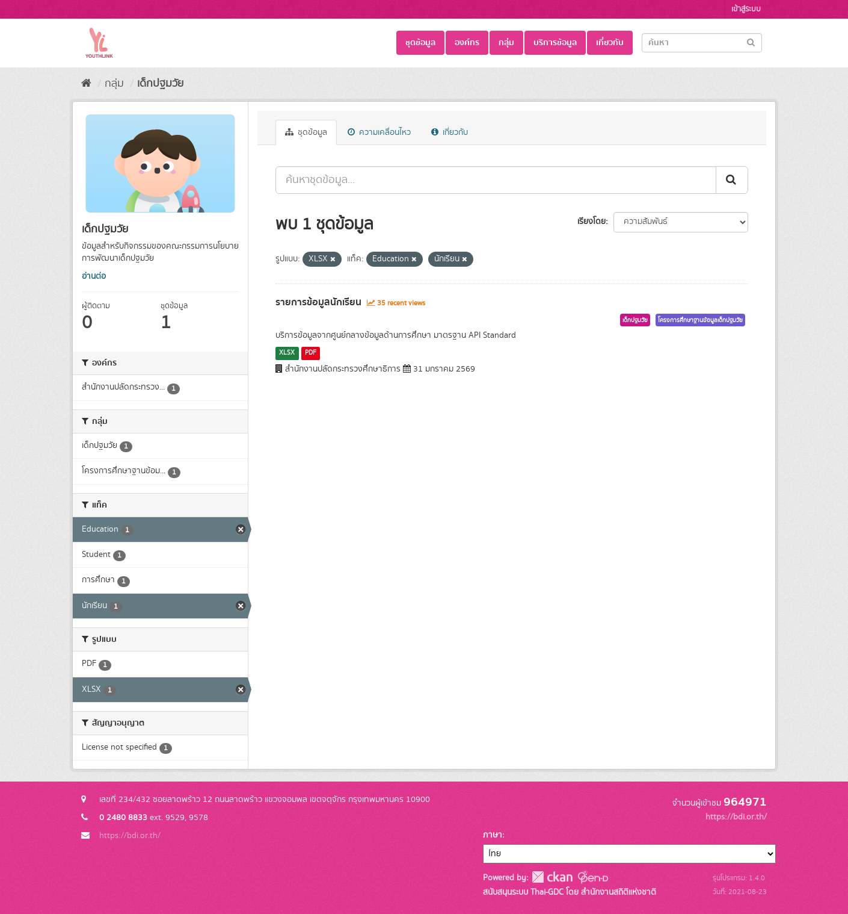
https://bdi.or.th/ (130, 836)
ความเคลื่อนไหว (379, 132)
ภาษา (492, 835)
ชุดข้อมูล (420, 42)
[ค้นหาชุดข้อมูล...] (495, 180)
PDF (310, 353)
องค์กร (467, 42)
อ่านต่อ (94, 276)
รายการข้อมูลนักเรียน (318, 302)
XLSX (287, 353)
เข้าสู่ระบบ (746, 9)
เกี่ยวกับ (610, 42)
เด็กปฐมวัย (160, 84)
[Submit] (751, 42)
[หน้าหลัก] (86, 84)
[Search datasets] (702, 42)
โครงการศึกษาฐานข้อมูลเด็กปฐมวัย (700, 320)
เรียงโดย (591, 222)
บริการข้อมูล (555, 42)
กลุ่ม (506, 42)
